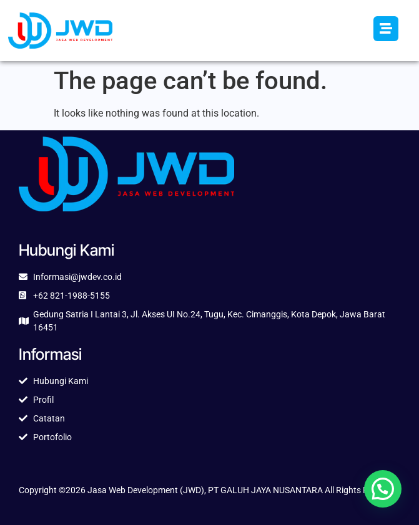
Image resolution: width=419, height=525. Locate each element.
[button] (383, 489)
